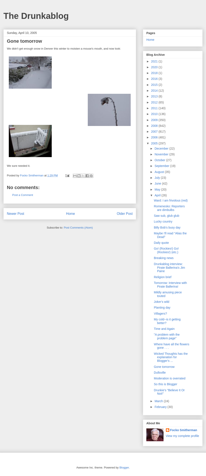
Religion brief (162, 277)
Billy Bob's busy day (167, 227)
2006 (155, 137)
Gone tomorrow (164, 366)
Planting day (162, 307)
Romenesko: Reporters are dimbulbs (169, 208)
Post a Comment (22, 195)
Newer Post (15, 213)
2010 (155, 114)
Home (70, 213)
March (159, 401)
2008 (155, 125)
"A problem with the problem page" (167, 336)
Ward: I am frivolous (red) (171, 200)
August (159, 172)
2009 (155, 120)
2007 (155, 131)
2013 (155, 96)
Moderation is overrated (169, 378)
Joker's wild (161, 301)
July (157, 177)
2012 (155, 102)
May (157, 189)
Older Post (125, 213)
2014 (155, 90)
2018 (155, 73)
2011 (155, 108)
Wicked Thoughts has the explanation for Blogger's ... (171, 357)
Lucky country (163, 221)
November (161, 154)
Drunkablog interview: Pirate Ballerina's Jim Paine (169, 267)
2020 (155, 67)
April (157, 195)
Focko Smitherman (183, 430)
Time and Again (164, 328)
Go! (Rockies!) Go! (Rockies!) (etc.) (166, 250)
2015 (155, 84)
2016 (155, 78)
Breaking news (164, 258)
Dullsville (160, 372)
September (162, 166)
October (160, 160)
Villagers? (160, 313)
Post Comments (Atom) (78, 227)
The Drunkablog (36, 16)
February (160, 407)
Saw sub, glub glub (166, 215)
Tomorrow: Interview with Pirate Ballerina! (170, 284)
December (161, 148)
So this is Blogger (165, 384)
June (158, 183)
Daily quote (161, 242)
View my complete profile (182, 436)
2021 (155, 61)
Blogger (124, 467)
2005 (155, 143)
